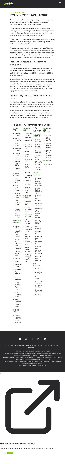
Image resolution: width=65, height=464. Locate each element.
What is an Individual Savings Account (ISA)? (28, 267)
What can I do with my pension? (18, 304)
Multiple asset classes (27, 175)
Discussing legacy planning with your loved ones (38, 191)
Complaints (31, 357)
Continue (10, 463)
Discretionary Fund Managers (28, 145)
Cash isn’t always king (28, 212)
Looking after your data (51, 355)
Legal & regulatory (37, 355)
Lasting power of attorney (38, 231)
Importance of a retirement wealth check (18, 261)
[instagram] (26, 348)
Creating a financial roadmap (38, 155)
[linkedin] (38, 348)
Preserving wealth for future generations (38, 250)
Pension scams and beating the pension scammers (18, 328)
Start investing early (27, 246)
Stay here (3, 463)
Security (28, 355)
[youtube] (45, 348)
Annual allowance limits (18, 190)
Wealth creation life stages (28, 259)
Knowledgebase (17, 12)
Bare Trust (38, 279)
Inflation (27, 161)
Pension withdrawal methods (18, 225)
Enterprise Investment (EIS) (28, 156)
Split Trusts (38, 305)
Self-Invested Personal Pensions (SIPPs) (17, 171)
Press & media (9, 355)
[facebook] (32, 348)
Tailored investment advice (28, 252)
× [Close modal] (0, 383)
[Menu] (60, 3)
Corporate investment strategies (49, 155)
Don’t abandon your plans (28, 231)
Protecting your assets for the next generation (38, 260)
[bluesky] (20, 348)
